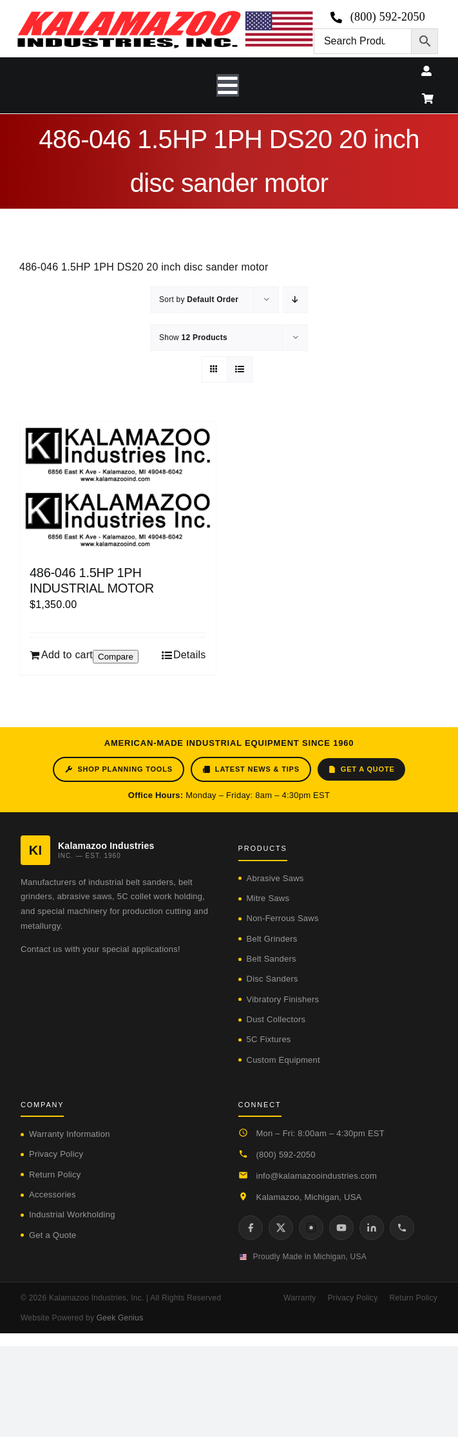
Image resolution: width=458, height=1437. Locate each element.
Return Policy (55, 1174)
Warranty (299, 1297)
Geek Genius (120, 1317)
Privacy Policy (56, 1154)
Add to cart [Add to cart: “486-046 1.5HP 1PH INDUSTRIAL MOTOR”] (67, 654)
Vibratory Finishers (283, 999)
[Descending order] (295, 300)
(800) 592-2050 (286, 1154)
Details (189, 654)
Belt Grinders (272, 939)
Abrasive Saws (275, 878)
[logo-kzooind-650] (165, 15)
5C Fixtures (269, 1039)
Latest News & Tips (251, 769)
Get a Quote (361, 769)
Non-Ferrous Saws (283, 918)
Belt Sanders (271, 959)
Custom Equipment (283, 1060)
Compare (115, 656)
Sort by (198, 299)
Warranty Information (69, 1134)
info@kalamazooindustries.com (316, 1176)
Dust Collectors (276, 1019)
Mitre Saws (268, 898)
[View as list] (240, 369)
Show (193, 337)
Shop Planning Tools (118, 769)
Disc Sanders (272, 979)
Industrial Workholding (72, 1214)
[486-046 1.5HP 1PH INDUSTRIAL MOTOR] (118, 487)
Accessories (52, 1194)
